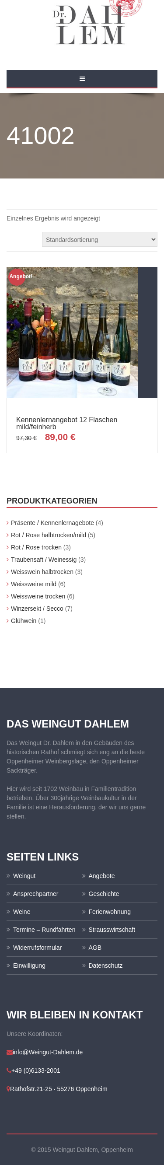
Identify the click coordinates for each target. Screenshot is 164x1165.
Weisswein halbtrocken (42, 571)
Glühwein (23, 620)
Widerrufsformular (37, 947)
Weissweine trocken (38, 596)
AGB (95, 947)
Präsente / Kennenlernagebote (52, 522)
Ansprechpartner (36, 893)
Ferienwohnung (110, 911)
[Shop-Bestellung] (99, 239)
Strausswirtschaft (112, 929)
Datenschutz (106, 965)
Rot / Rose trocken (36, 547)
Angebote (102, 875)
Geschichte (104, 893)
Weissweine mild (33, 584)
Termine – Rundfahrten (44, 929)
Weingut (24, 875)
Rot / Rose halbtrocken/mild (48, 535)
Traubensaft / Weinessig (44, 559)
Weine (21, 911)
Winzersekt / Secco (37, 608)
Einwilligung (29, 965)
